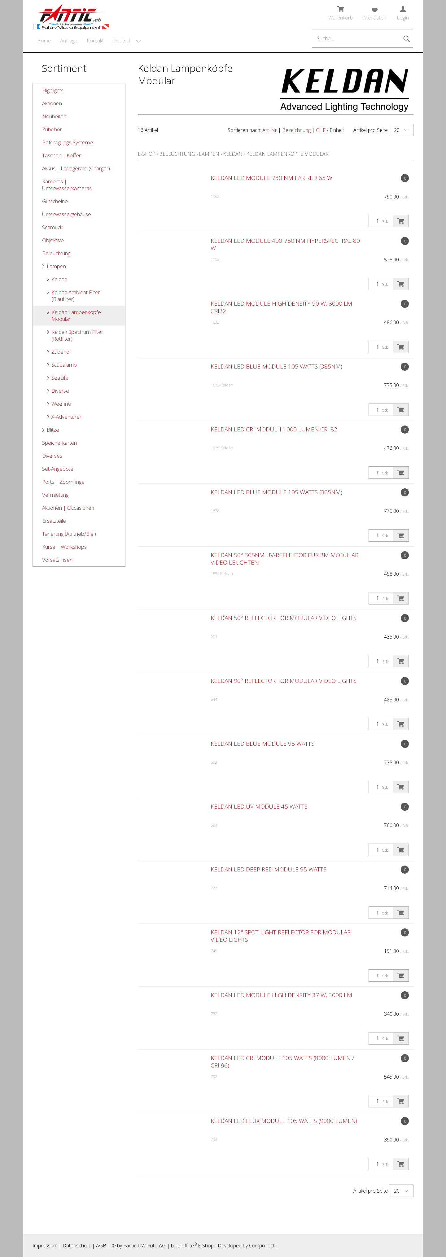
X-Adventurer (66, 416)
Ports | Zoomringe (63, 481)
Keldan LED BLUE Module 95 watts (262, 744)
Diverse (60, 390)
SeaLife (59, 377)
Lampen (56, 266)
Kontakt (95, 40)
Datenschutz (77, 1245)
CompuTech (262, 1245)
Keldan (59, 279)
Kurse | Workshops (64, 546)
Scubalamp (64, 364)
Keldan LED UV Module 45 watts (259, 806)
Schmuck (52, 227)
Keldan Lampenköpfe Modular (76, 315)
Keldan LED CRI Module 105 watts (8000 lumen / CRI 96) (282, 1061)
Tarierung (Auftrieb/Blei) (69, 533)
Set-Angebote (57, 468)
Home (44, 40)
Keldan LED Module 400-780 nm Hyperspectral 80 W (285, 244)
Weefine (61, 403)
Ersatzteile (54, 520)
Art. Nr (269, 130)
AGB (101, 1245)
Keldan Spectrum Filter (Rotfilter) (77, 335)
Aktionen (52, 103)
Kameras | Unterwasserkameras (67, 185)
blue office (184, 1245)
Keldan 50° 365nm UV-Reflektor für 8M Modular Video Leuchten (284, 558)
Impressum (45, 1245)
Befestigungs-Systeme (67, 142)
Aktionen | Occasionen (68, 507)
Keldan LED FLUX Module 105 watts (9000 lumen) (284, 1121)
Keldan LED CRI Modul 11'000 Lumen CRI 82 (274, 429)
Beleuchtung (56, 253)
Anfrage (68, 40)
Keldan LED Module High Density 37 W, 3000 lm (281, 995)
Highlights (52, 90)
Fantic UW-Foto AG (144, 1245)
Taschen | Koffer (61, 155)
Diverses (52, 455)
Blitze (53, 429)
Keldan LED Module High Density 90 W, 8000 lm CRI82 (281, 307)
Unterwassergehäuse (66, 214)
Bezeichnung (296, 130)
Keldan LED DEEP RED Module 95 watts (268, 869)
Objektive (53, 240)
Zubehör (52, 129)
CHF (321, 130)
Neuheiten (54, 116)
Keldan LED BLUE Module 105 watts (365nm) (276, 492)
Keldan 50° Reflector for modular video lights (283, 618)
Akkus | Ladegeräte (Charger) (76, 168)
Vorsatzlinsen (57, 559)
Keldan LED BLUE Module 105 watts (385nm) (276, 366)
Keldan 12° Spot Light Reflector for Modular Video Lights (281, 936)
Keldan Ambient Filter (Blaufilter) (75, 296)
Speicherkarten (59, 442)
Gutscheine (55, 201)
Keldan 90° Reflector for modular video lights (283, 681)
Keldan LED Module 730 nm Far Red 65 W (271, 178)
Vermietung (55, 494)
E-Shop (146, 154)
